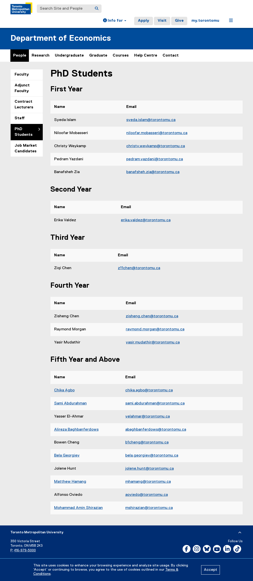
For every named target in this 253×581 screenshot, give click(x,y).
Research (40, 56)
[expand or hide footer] (240, 533)
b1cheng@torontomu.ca (147, 442)
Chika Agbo (64, 390)
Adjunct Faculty (22, 88)
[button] (114, 21)
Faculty (22, 75)
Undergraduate (69, 56)
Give (179, 21)
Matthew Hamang (70, 482)
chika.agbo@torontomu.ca (149, 390)
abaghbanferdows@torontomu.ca (155, 430)
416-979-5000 (25, 550)
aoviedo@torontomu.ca (146, 495)
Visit (162, 21)
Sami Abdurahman (70, 403)
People (19, 56)
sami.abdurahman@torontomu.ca (155, 403)
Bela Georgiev (67, 456)
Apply (143, 21)
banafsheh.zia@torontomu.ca (152, 172)
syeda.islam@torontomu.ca (150, 120)
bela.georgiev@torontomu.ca (151, 456)
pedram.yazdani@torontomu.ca (154, 159)
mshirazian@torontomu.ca (149, 508)
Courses (121, 56)
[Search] (97, 8)
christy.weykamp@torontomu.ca (155, 146)
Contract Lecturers (24, 104)
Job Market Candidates (26, 148)
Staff (20, 118)
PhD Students (24, 132)
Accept (210, 570)
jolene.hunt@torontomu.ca (149, 469)
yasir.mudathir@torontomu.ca (153, 342)
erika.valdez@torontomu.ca (145, 220)
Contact (171, 56)
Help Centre (145, 56)
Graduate (98, 56)
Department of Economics (60, 38)
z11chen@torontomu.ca (139, 268)
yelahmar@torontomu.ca (147, 417)
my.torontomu (205, 21)
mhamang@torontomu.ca (148, 482)
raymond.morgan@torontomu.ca (155, 329)
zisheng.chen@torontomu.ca (152, 316)
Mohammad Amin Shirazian (78, 508)
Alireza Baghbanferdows (76, 430)
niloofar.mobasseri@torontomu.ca (156, 133)
